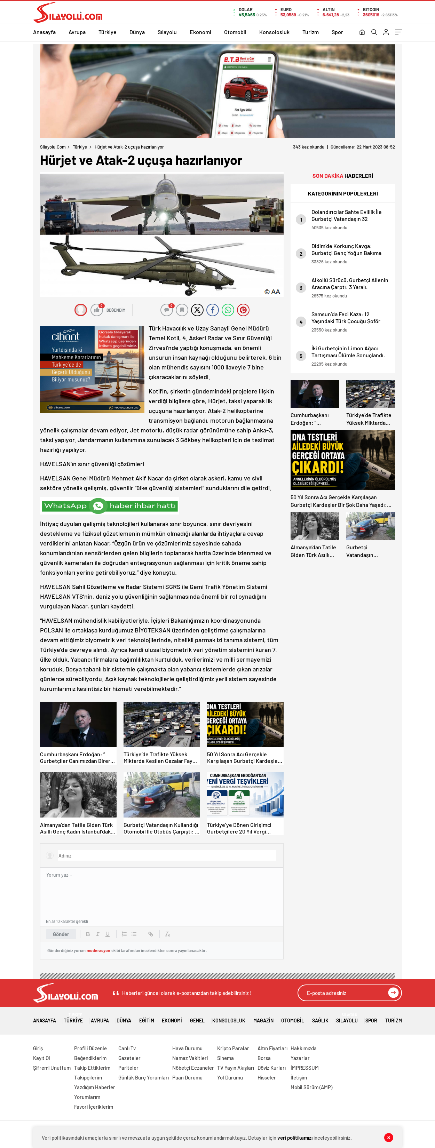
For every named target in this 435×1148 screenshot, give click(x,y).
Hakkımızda (304, 1048)
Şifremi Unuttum (52, 1068)
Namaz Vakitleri (190, 1058)
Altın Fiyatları (272, 1048)
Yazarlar (300, 1058)
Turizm (310, 32)
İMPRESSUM (305, 1068)
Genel (197, 1018)
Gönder (61, 934)
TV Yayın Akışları (235, 1068)
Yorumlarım (87, 1097)
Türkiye (107, 32)
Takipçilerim (88, 1077)
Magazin (263, 1018)
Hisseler (267, 1077)
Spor (337, 32)
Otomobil (235, 32)
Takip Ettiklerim (92, 1068)
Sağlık (320, 1018)
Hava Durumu (187, 1048)
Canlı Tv (127, 1048)
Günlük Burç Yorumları (143, 1077)
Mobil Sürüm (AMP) (311, 1087)
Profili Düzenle (90, 1048)
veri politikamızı (295, 1137)
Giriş (38, 1048)
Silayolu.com (53, 147)
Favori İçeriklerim (93, 1106)
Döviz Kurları (272, 1068)
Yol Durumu (230, 1077)
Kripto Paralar (233, 1048)
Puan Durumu (187, 1077)
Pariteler (128, 1068)
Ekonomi (200, 32)
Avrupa (77, 32)
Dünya (137, 32)
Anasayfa (44, 32)
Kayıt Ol (41, 1058)
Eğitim (146, 1018)
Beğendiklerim (90, 1058)
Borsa (264, 1058)
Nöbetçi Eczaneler (193, 1068)
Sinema (225, 1058)
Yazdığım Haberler (94, 1087)
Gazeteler (129, 1058)
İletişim (299, 1077)
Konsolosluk (274, 32)
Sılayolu (167, 32)
